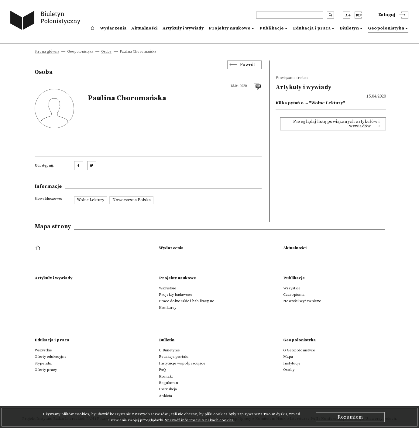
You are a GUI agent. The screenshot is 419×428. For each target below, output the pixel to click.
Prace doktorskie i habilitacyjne (186, 301)
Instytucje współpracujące (182, 363)
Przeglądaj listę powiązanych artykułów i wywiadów (336, 124)
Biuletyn (349, 28)
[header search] (289, 15)
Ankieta (165, 395)
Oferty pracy (46, 369)
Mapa (288, 356)
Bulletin (166, 340)
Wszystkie (167, 288)
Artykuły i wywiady (183, 28)
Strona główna (47, 52)
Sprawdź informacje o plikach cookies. (200, 420)
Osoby (106, 52)
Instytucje (292, 363)
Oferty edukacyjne (51, 356)
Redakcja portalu (173, 356)
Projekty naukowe (229, 28)
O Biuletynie (169, 350)
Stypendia (43, 363)
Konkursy (167, 307)
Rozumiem (350, 417)
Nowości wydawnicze (302, 301)
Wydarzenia (113, 28)
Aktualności (144, 28)
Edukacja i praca (312, 28)
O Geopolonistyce (299, 350)
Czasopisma (293, 294)
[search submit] (330, 15)
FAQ (162, 369)
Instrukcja (168, 389)
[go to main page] (47, 21)
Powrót (247, 64)
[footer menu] (38, 248)
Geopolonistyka (386, 28)
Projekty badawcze (175, 294)
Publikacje (271, 28)
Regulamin (168, 382)
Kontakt (166, 376)
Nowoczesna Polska (131, 200)
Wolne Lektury (90, 200)
